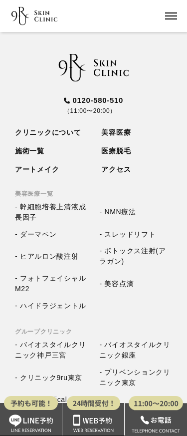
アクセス (116, 169)
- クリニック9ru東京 (48, 377)
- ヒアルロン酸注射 (47, 256)
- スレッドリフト (127, 234)
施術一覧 (29, 151)
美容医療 (116, 132)
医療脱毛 (116, 151)
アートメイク (37, 169)
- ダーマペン (35, 234)
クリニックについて (48, 132)
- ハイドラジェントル (50, 305)
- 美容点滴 (116, 283)
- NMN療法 (117, 212)
